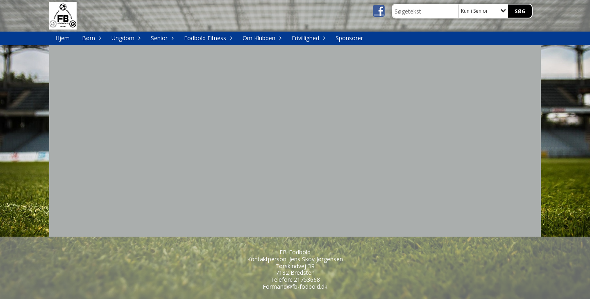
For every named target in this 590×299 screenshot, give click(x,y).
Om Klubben (261, 38)
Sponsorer (349, 38)
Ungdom (124, 38)
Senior (161, 38)
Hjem (62, 38)
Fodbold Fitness (207, 38)
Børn (90, 38)
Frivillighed (307, 38)
